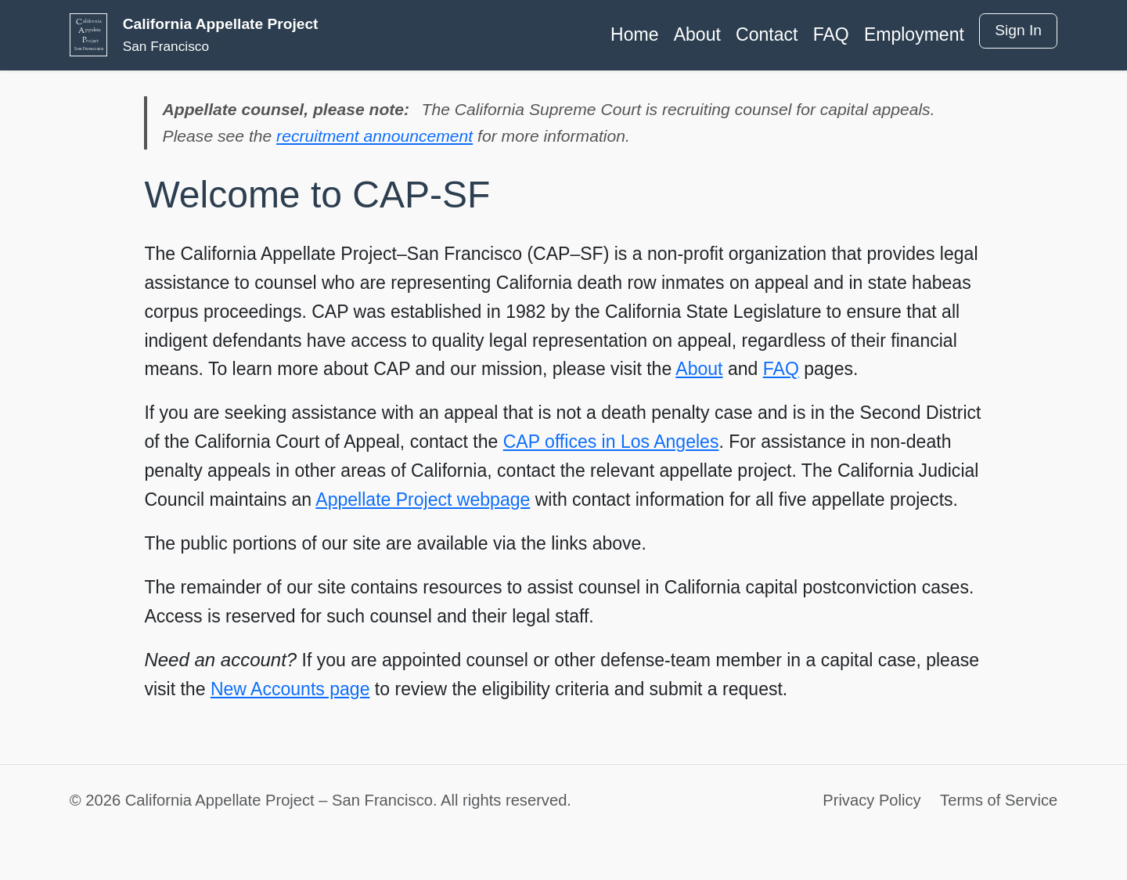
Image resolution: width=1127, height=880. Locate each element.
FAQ (831, 34)
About (697, 34)
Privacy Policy (871, 800)
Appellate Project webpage (422, 499)
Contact (767, 34)
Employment (914, 34)
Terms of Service (998, 800)
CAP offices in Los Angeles (611, 441)
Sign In (1018, 30)
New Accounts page (290, 689)
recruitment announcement (374, 136)
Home (634, 34)
